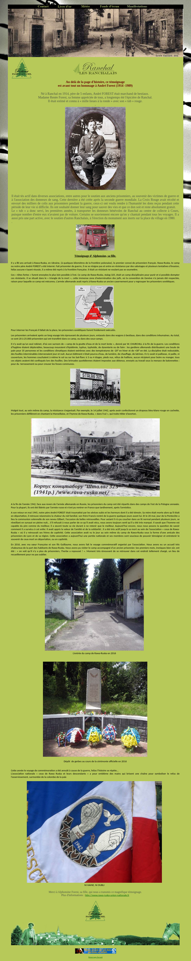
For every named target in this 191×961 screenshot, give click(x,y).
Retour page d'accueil (95, 957)
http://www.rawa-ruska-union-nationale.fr (107, 895)
